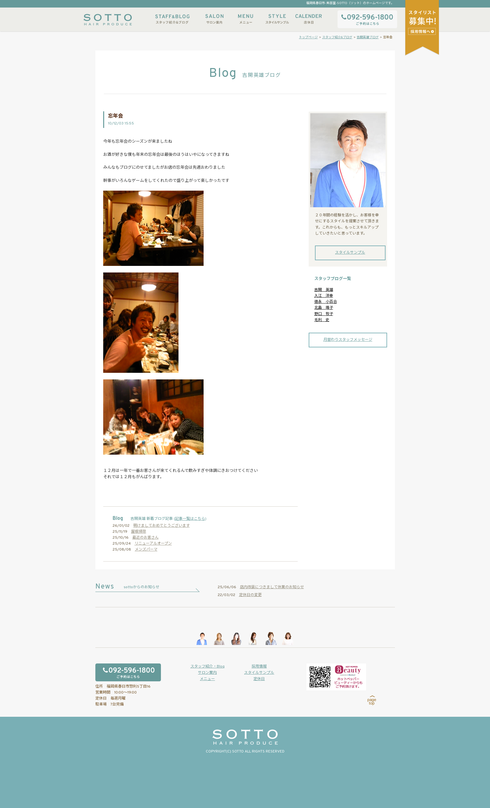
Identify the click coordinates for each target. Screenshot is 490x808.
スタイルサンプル (277, 19)
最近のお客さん (145, 537)
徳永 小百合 (325, 301)
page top (371, 700)
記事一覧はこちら (190, 518)
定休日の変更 (250, 595)
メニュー (245, 19)
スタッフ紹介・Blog (207, 666)
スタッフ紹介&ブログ (172, 19)
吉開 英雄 (323, 290)
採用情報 (259, 666)
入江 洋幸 (323, 295)
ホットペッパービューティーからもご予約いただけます (336, 676)
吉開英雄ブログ (368, 37)
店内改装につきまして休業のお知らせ (272, 587)
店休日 (308, 19)
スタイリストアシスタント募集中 (422, 31)
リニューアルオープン (153, 543)
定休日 (259, 679)
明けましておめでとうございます (161, 525)
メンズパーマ (146, 549)
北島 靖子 (323, 307)
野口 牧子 (323, 314)
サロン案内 (214, 19)
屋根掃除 (138, 531)
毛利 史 (321, 320)
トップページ (308, 37)
